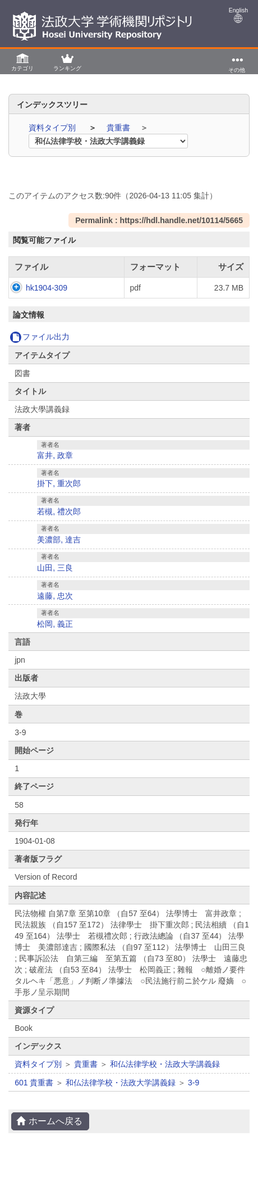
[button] (22, 61)
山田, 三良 (55, 578)
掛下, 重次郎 (59, 494)
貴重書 (119, 127)
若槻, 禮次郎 (59, 522)
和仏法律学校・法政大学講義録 (165, 1075)
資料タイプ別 (53, 127)
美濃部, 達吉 (59, 550)
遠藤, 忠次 (55, 607)
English (238, 15)
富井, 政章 (55, 466)
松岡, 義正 (55, 635)
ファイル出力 (40, 347)
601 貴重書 (34, 1093)
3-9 (193, 1093)
